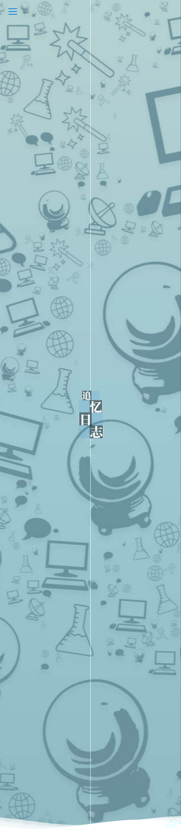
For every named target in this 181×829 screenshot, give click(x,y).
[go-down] (90, 813)
